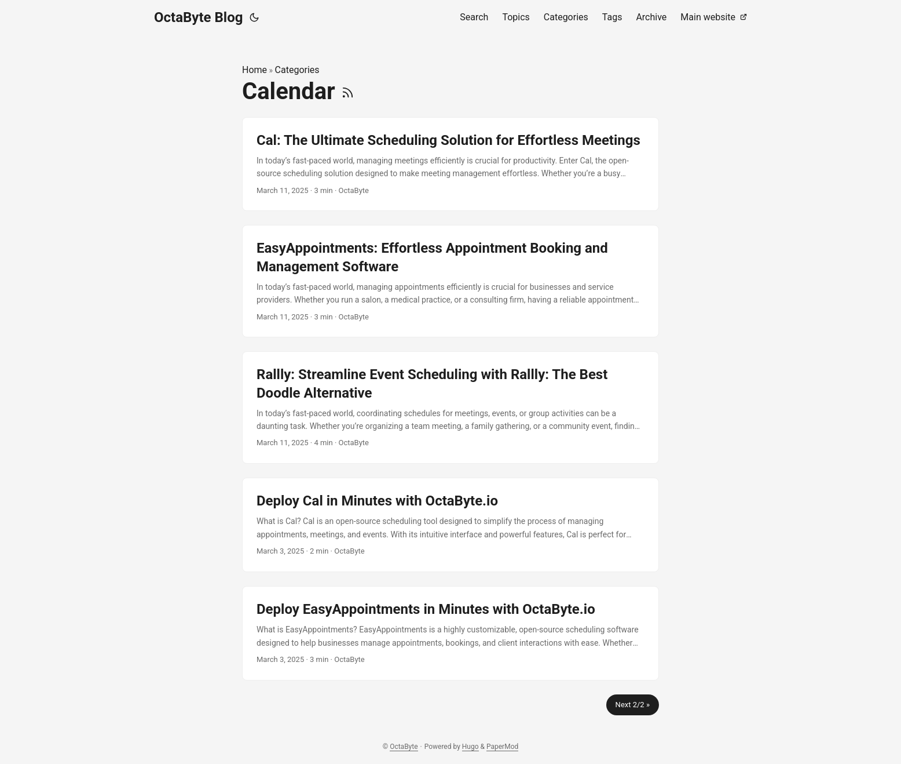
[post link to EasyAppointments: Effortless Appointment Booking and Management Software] (450, 281)
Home (254, 69)
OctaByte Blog (198, 17)
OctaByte (403, 747)
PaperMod (502, 747)
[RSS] (347, 91)
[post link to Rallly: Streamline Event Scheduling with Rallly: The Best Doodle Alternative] (450, 407)
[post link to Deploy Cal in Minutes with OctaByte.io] (450, 525)
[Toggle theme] (254, 17)
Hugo (470, 747)
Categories (297, 69)
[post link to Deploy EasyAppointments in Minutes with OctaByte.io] (450, 633)
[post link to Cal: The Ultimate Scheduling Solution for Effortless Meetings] (450, 164)
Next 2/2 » (633, 704)
